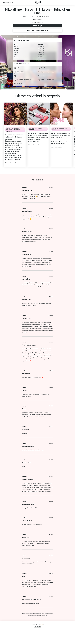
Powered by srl (37, 624)
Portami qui (37, 26)
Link (46, 615)
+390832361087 (37, 19)
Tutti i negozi (37, 626)
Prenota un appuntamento (37, 30)
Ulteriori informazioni (10, 163)
